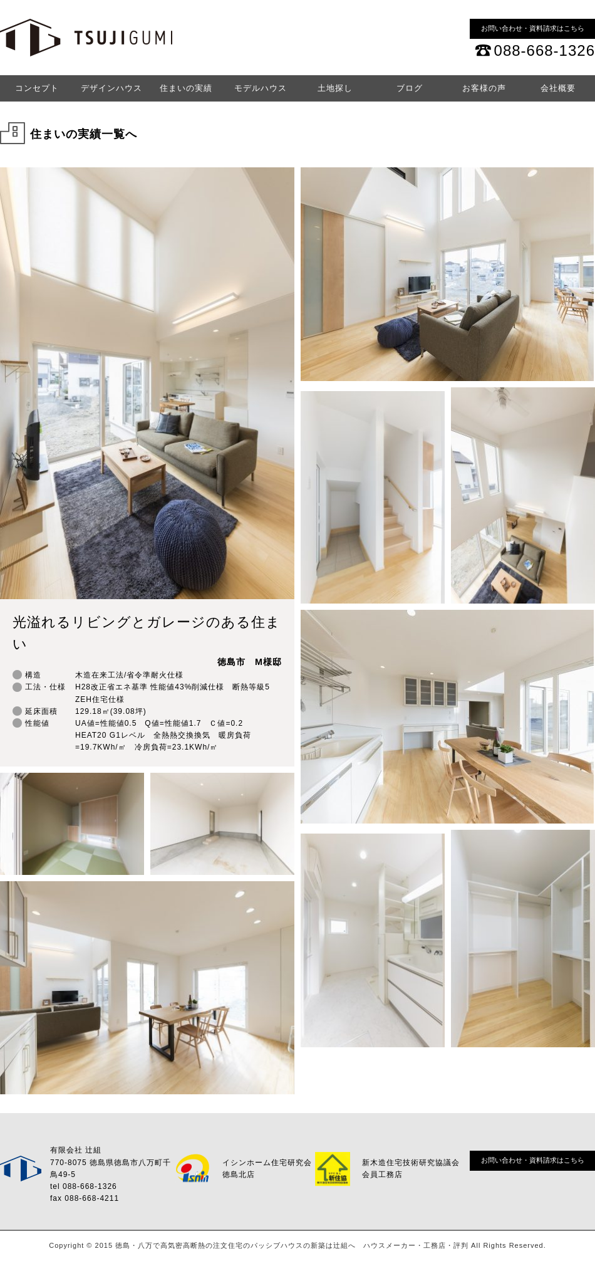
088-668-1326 (544, 50)
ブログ (409, 88)
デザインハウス (111, 88)
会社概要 (558, 88)
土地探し (335, 88)
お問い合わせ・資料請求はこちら (532, 28)
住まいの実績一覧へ (83, 134)
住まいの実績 (186, 88)
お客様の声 (484, 88)
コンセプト (37, 88)
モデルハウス (260, 88)
